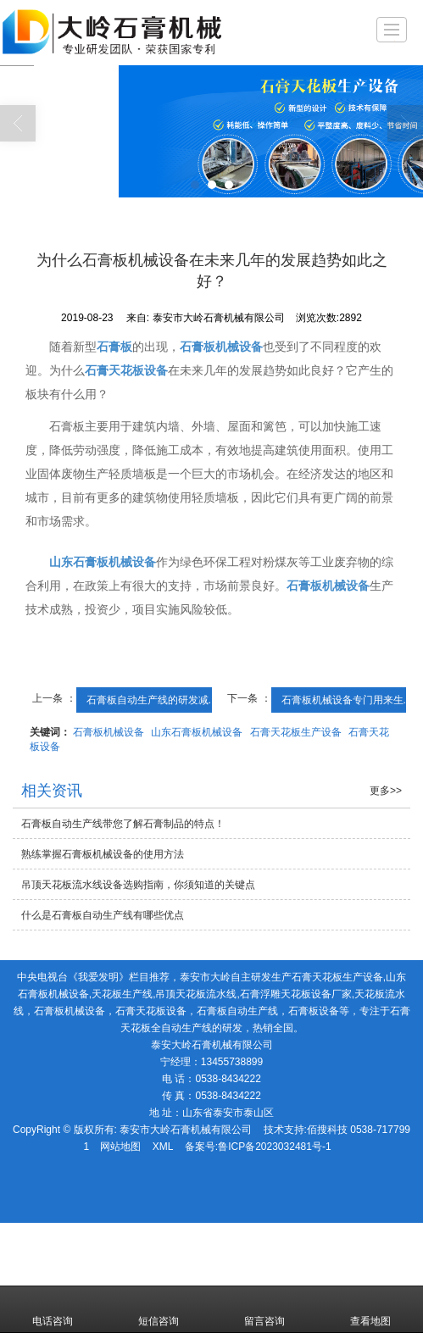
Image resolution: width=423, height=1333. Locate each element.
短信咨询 (158, 1309)
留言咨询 (264, 1309)
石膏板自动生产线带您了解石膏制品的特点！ (123, 824)
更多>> (386, 791)
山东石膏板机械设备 (196, 732)
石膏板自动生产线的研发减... (151, 700)
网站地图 (120, 1146)
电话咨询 (52, 1309)
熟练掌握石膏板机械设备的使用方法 (102, 854)
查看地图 (370, 1309)
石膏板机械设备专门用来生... (346, 700)
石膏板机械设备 (108, 732)
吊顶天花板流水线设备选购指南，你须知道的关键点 (138, 885)
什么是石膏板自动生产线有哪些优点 (102, 915)
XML (163, 1146)
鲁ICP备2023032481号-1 (274, 1146)
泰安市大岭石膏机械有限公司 (186, 1130)
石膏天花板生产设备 (296, 732)
